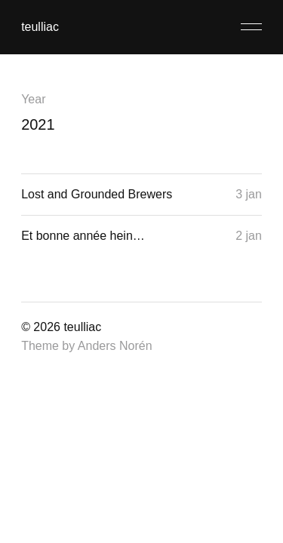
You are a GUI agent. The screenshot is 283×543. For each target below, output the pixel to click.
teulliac (40, 26)
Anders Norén (115, 345)
